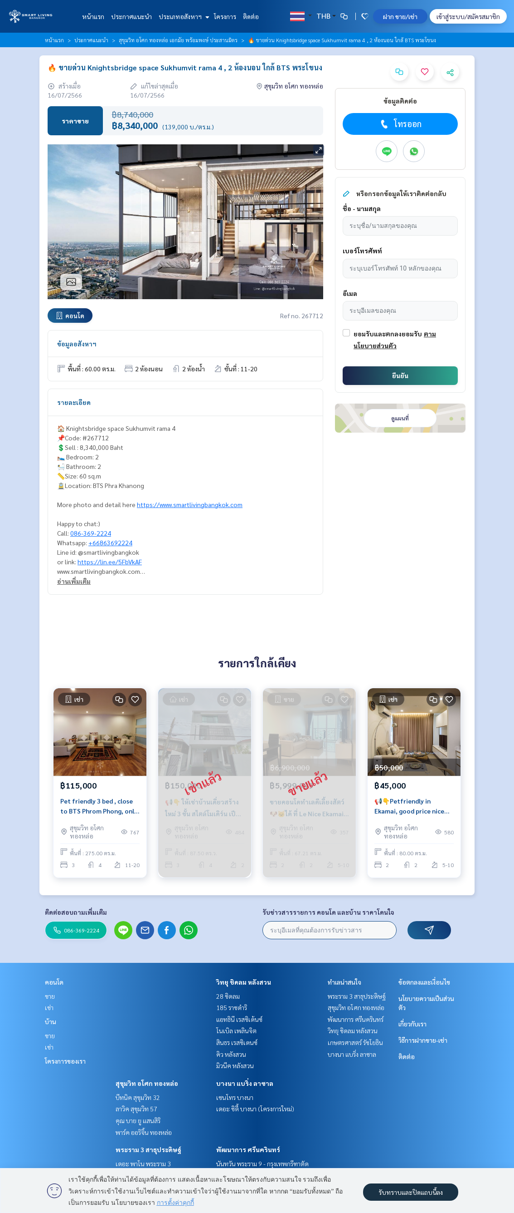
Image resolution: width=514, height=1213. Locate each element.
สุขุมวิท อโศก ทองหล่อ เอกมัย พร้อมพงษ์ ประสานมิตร (178, 40)
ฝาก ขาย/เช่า (400, 16)
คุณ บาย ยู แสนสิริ (138, 1120)
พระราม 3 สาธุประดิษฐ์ (148, 1149)
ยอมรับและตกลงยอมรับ (388, 334)
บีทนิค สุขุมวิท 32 (138, 1097)
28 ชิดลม (228, 996)
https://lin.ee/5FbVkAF (110, 561)
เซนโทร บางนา (234, 1097)
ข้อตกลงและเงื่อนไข (424, 982)
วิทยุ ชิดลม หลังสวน (243, 982)
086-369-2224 (90, 533)
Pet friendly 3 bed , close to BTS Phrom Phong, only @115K (98, 806)
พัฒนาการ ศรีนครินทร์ (248, 1149)
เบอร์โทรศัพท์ (362, 251)
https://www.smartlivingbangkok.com (189, 504)
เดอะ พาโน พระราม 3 (143, 1163)
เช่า (49, 1007)
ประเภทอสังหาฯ (183, 16)
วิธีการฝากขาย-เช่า (422, 1040)
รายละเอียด (74, 402)
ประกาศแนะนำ (131, 16)
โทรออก (400, 123)
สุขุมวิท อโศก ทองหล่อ (147, 1083)
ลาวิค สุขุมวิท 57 (136, 1109)
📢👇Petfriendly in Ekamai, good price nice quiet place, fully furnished (409, 806)
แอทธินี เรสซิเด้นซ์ (239, 1019)
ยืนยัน (400, 375)
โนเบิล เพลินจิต (236, 1030)
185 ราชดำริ (231, 1007)
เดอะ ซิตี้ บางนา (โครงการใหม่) (255, 1109)
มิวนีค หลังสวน (235, 1065)
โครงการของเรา (65, 1061)
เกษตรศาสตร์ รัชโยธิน (355, 1042)
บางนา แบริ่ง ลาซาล (244, 1083)
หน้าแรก (93, 16)
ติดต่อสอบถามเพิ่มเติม (76, 912)
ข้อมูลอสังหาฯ (77, 344)
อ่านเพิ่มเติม (74, 581)
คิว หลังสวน (231, 1054)
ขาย (50, 996)
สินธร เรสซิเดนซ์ (236, 1042)
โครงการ (225, 16)
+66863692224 (110, 542)
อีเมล (350, 293)
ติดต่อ (251, 16)
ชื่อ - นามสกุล (362, 208)
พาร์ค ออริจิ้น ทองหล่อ (144, 1132)
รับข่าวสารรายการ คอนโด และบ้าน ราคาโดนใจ (328, 912)
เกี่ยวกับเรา (412, 1024)
